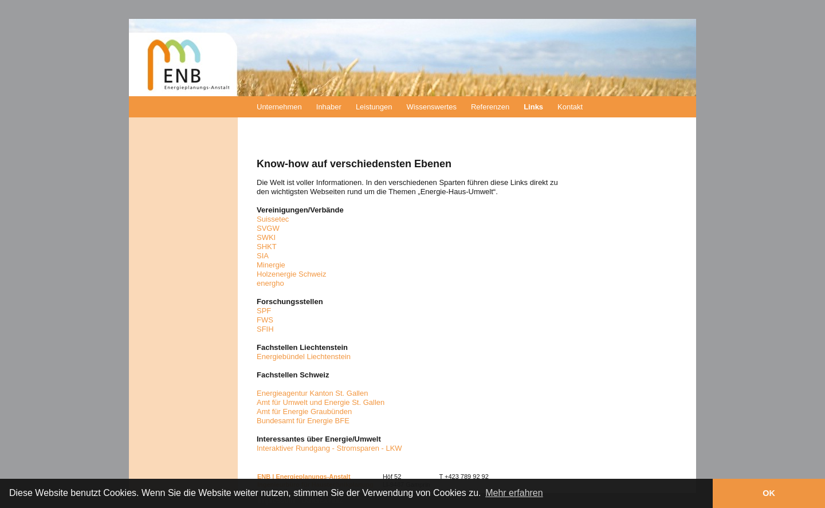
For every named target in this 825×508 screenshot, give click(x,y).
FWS (265, 320)
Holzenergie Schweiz (291, 274)
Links (533, 107)
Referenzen (490, 107)
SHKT (267, 246)
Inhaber (328, 107)
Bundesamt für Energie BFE (303, 420)
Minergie (271, 265)
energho (270, 283)
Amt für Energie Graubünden (304, 411)
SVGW (268, 228)
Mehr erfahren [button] (514, 493)
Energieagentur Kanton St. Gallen (312, 393)
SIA (263, 255)
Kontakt (570, 107)
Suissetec (273, 219)
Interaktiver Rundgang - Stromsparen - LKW (329, 448)
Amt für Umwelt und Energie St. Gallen (320, 402)
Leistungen (374, 107)
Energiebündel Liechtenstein (304, 356)
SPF (264, 310)
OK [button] (769, 493)
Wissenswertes (432, 107)
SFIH (265, 329)
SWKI (266, 237)
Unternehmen (279, 107)
